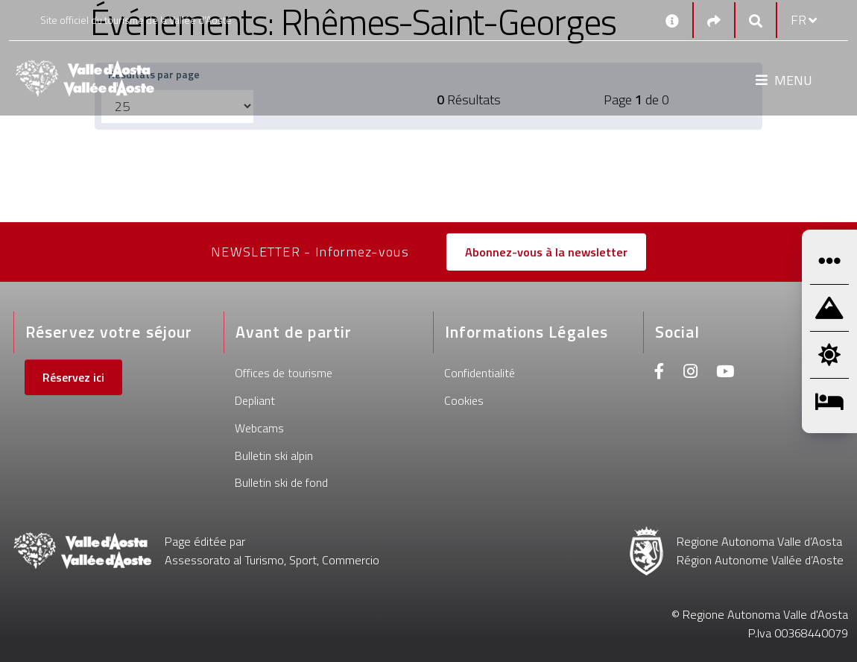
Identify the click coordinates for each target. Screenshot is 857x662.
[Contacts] (672, 20)
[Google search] (755, 20)
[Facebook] (659, 373)
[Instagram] (690, 373)
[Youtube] (725, 373)
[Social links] (714, 20)
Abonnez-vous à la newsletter (546, 252)
